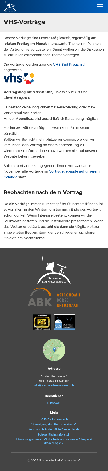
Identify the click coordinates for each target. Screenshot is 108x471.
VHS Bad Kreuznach (69, 64)
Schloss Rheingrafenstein (54, 434)
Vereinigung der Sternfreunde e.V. (54, 424)
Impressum (54, 402)
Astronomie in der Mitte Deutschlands (54, 429)
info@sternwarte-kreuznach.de (54, 385)
